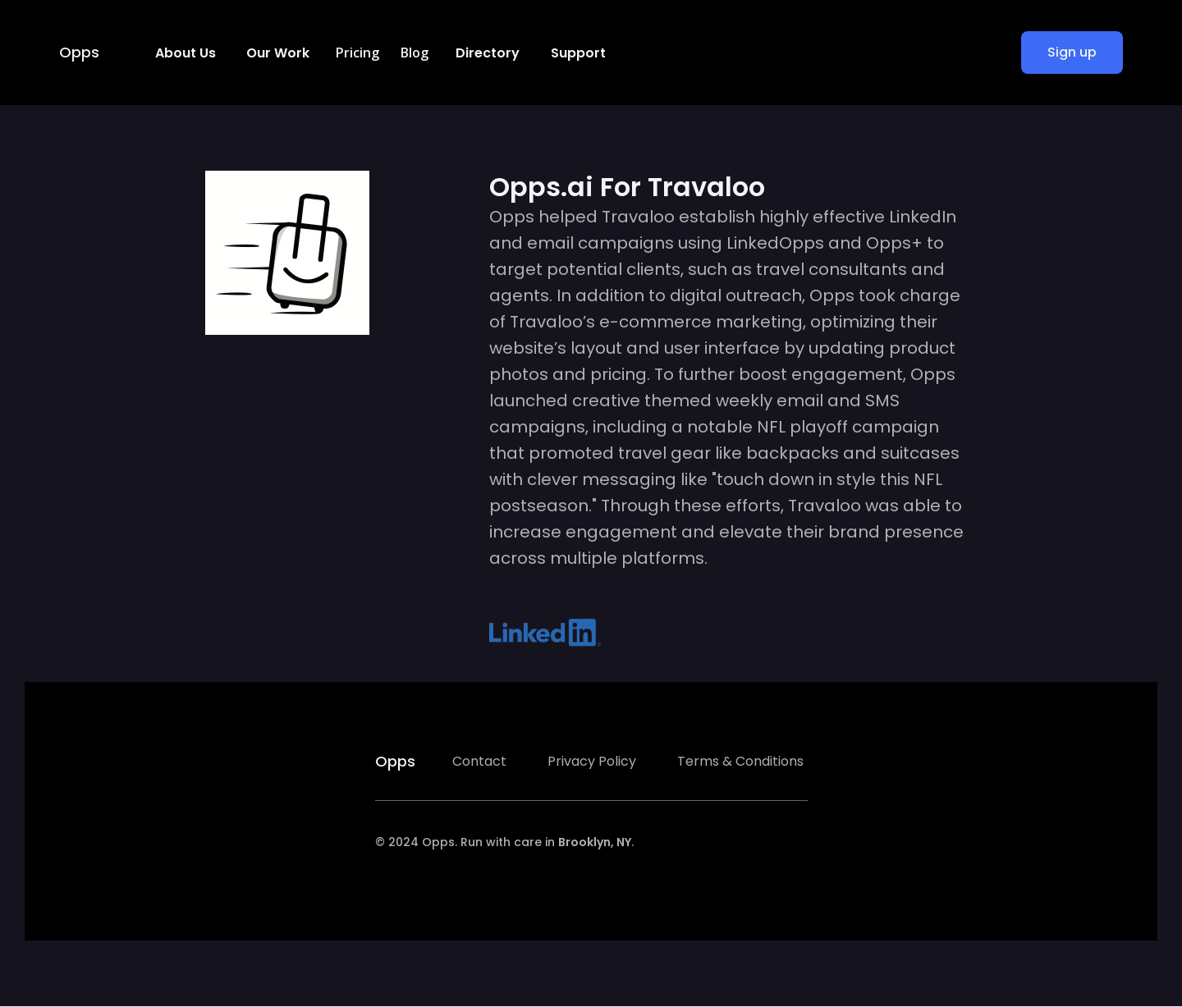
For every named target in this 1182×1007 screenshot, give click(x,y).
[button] (184, 52)
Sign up (1072, 52)
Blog (414, 52)
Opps (79, 52)
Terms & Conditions (740, 761)
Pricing (357, 52)
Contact (479, 761)
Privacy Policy (591, 761)
